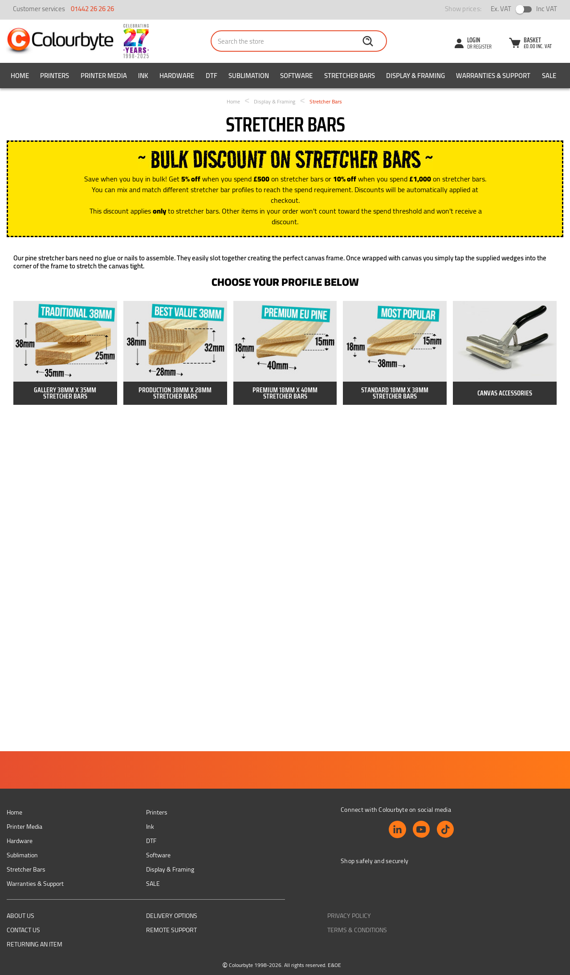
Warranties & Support (493, 75)
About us (20, 916)
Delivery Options (171, 916)
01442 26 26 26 (92, 8)
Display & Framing (415, 75)
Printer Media (104, 75)
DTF (211, 75)
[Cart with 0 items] (530, 44)
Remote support (171, 930)
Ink (143, 75)
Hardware (176, 75)
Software (296, 75)
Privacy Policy (349, 916)
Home (20, 75)
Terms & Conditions (357, 930)
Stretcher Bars (349, 75)
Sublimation (248, 75)
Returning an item (34, 944)
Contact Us (23, 930)
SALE (549, 75)
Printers (54, 75)
